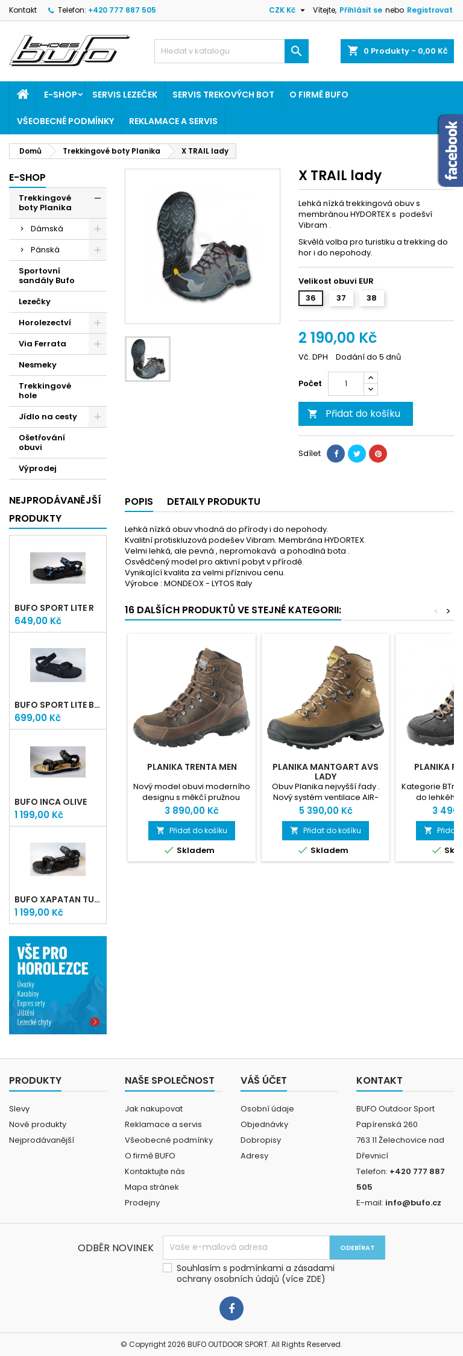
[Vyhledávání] (231, 51)
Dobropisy (261, 1140)
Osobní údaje (267, 1108)
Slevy (19, 1108)
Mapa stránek (152, 1187)
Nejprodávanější (41, 1140)
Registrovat (430, 10)
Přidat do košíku (353, 413)
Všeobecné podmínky (65, 121)
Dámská (47, 228)
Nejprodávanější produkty (55, 509)
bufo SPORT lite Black (57, 705)
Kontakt (23, 10)
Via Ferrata (42, 343)
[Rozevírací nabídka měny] (288, 10)
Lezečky (35, 301)
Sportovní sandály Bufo (47, 275)
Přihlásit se (360, 10)
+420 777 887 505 (122, 10)
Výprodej (38, 468)
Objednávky (264, 1124)
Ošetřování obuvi (42, 442)
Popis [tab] (139, 501)
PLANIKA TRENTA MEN (192, 767)
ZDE (313, 1279)
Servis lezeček (124, 95)
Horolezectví (45, 322)
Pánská (45, 249)
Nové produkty (37, 1124)
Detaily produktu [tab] (213, 501)
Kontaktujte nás (155, 1171)
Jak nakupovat (154, 1108)
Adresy (254, 1155)
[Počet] (346, 384)
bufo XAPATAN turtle (57, 899)
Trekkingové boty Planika (45, 202)
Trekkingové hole (45, 390)
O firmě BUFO (318, 95)
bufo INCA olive (50, 802)
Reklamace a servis (173, 121)
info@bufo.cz (413, 1202)
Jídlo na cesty (48, 416)
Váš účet (264, 1080)
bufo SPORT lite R (54, 608)
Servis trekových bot (223, 95)
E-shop (60, 95)
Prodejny (142, 1202)
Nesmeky (38, 364)
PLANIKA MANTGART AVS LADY (325, 772)
